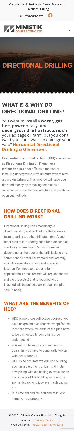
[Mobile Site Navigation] (69, 29)
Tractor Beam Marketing (47, 424)
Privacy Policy (44, 420)
